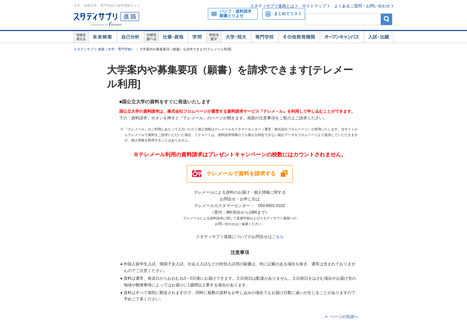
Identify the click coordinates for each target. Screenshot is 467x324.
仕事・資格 (173, 37)
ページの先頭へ (344, 316)
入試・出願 (378, 37)
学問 (197, 37)
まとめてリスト (288, 13)
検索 (386, 19)
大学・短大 (236, 37)
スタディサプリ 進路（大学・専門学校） (104, 49)
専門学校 (264, 37)
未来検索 (102, 37)
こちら (278, 236)
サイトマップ (314, 6)
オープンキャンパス (342, 37)
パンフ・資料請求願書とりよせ (235, 13)
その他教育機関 (299, 37)
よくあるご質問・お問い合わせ (362, 6)
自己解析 (130, 37)
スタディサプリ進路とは (272, 6)
